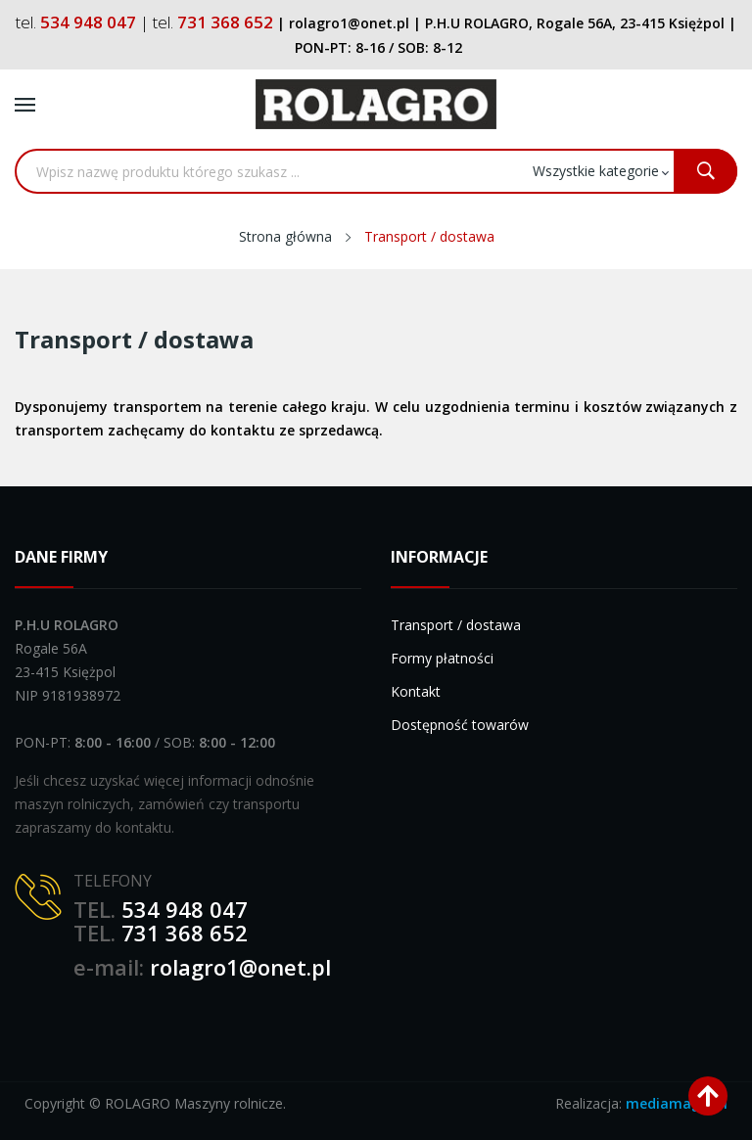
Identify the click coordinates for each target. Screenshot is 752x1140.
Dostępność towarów (460, 724)
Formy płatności (442, 658)
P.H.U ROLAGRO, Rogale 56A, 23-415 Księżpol (575, 23)
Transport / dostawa (456, 625)
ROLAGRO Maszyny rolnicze (194, 1103)
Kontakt (416, 691)
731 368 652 (184, 932)
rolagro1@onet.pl (240, 966)
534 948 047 (184, 909)
